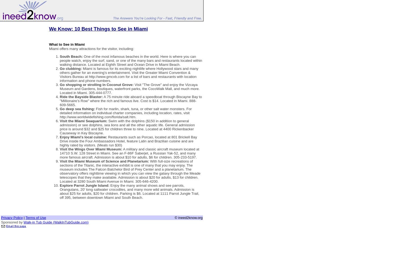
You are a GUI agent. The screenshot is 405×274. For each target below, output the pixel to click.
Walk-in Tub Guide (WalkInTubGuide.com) (56, 222)
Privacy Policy (12, 218)
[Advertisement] (22, 102)
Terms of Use (35, 218)
